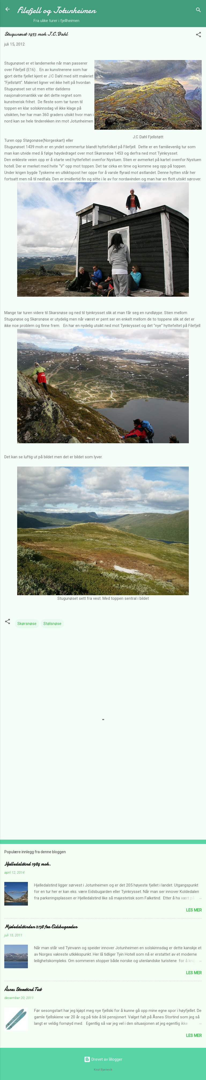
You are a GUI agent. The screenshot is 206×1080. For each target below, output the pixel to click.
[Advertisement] (103, 793)
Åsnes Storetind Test (22, 989)
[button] (198, 35)
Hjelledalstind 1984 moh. (27, 864)
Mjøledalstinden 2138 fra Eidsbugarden (40, 926)
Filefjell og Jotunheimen (56, 10)
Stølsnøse (52, 623)
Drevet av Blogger (103, 1059)
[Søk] (198, 11)
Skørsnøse (26, 623)
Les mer (194, 910)
